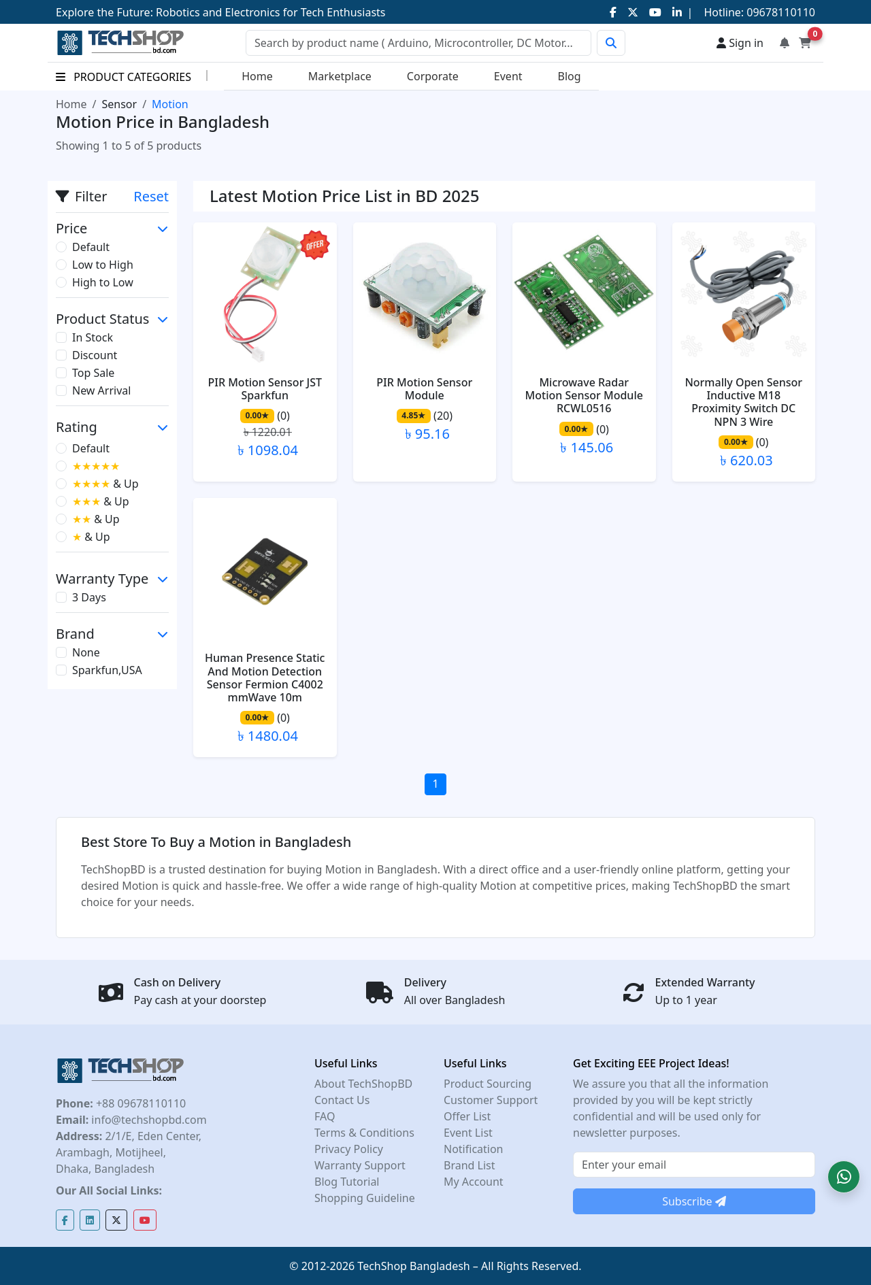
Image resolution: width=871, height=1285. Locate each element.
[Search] (418, 43)
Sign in (740, 42)
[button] (843, 1177)
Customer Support (491, 1099)
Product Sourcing (487, 1083)
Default (91, 246)
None (86, 652)
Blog (569, 76)
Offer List (467, 1116)
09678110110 (779, 12)
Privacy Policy (348, 1148)
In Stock (92, 337)
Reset (151, 196)
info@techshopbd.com (147, 1119)
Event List (468, 1132)
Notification (474, 1148)
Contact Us (341, 1099)
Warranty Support (360, 1165)
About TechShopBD (363, 1083)
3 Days (89, 597)
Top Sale (93, 372)
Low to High (102, 264)
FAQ (324, 1116)
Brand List (469, 1165)
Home (257, 76)
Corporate (433, 76)
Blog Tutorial (347, 1181)
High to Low (102, 282)
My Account (474, 1181)
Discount (94, 355)
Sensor (119, 104)
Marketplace (340, 76)
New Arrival (101, 390)
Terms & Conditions (364, 1132)
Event (508, 76)
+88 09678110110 (139, 1103)
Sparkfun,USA (107, 670)
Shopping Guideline (364, 1197)
